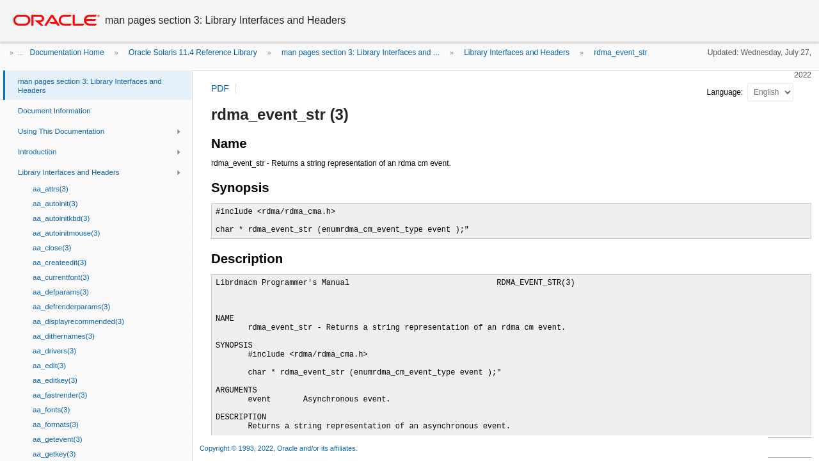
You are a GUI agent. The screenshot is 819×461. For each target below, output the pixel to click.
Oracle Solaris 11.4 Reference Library (193, 52)
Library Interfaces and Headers (516, 52)
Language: (726, 92)
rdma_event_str (620, 52)
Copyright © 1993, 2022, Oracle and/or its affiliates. (280, 448)
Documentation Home (67, 52)
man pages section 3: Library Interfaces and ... (361, 52)
